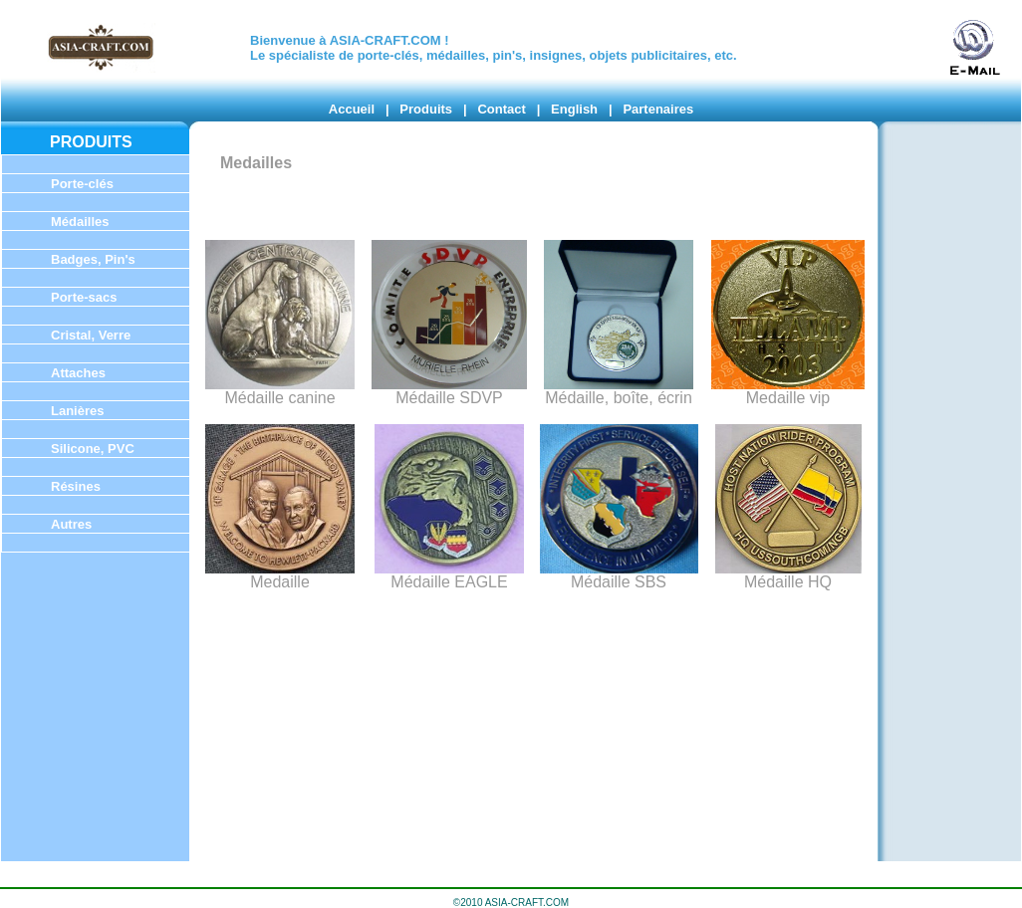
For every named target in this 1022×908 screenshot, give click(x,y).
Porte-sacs (84, 297)
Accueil (352, 109)
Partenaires (658, 109)
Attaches (78, 372)
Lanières (77, 410)
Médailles (80, 221)
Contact (501, 109)
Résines (76, 486)
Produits (425, 109)
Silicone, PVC (92, 448)
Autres (71, 524)
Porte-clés (82, 183)
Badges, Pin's (93, 259)
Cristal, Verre (90, 335)
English (574, 109)
